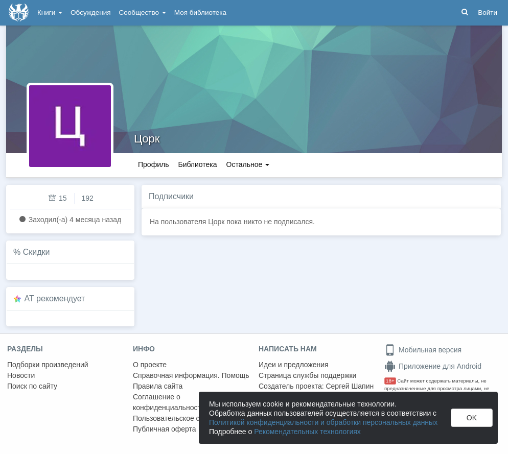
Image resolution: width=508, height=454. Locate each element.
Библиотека (197, 164)
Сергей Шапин (350, 386)
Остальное (248, 164)
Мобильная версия (422, 349)
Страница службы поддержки (307, 375)
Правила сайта (157, 386)
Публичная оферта (164, 429)
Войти (487, 12)
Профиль (153, 164)
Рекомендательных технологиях (307, 431)
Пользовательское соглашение (184, 418)
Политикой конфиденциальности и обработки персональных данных (323, 422)
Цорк (146, 138)
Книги (49, 12)
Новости (21, 375)
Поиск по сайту (32, 386)
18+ (390, 381)
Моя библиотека (200, 12)
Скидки (36, 252)
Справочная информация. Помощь (191, 375)
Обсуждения (90, 12)
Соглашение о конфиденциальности (169, 402)
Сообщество (142, 12)
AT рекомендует (55, 298)
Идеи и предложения (294, 365)
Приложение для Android (432, 366)
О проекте (150, 365)
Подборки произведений (47, 365)
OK (472, 418)
